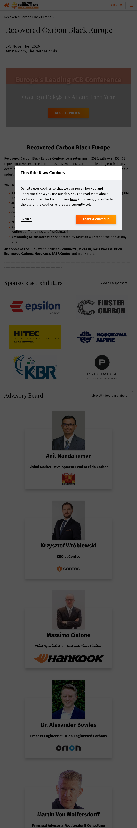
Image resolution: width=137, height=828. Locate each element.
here (73, 199)
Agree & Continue (96, 219)
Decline (26, 219)
